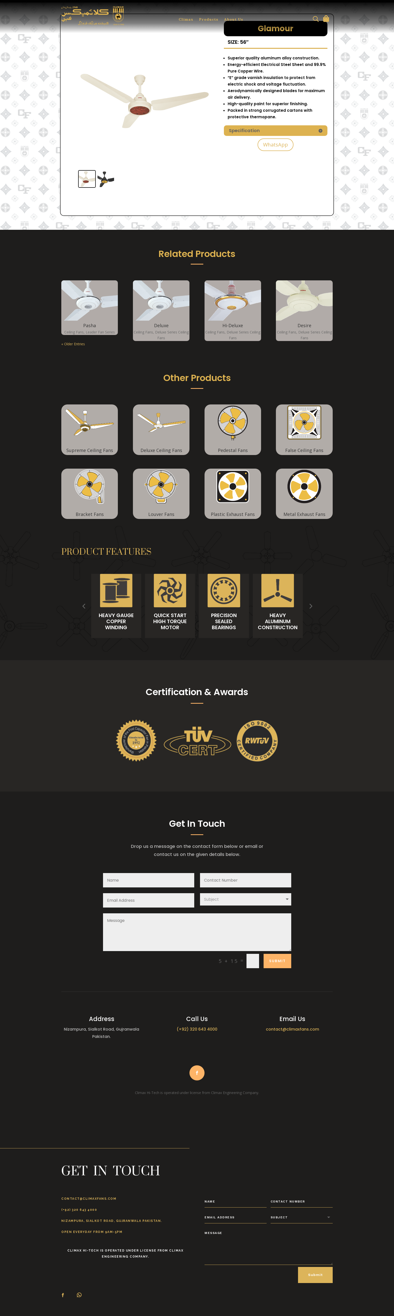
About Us (233, 20)
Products (208, 20)
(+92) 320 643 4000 (79, 1210)
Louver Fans (161, 514)
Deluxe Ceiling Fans (161, 450)
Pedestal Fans (233, 450)
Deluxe (161, 325)
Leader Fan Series (100, 332)
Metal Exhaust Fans (304, 514)
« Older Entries (73, 344)
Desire (304, 325)
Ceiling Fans (74, 332)
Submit (315, 1275)
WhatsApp (275, 144)
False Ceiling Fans (304, 450)
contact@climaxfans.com (88, 1198)
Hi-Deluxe (232, 325)
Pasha (89, 325)
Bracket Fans (90, 514)
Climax (186, 20)
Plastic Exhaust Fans (233, 514)
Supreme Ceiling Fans (89, 450)
